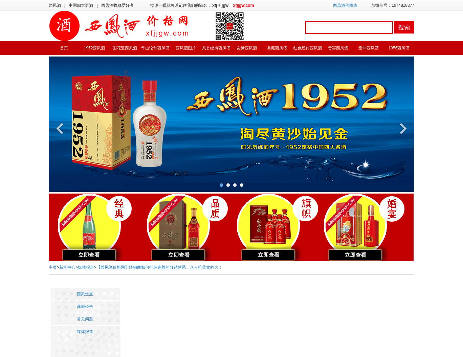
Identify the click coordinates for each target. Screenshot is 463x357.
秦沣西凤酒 (368, 48)
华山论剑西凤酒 (155, 48)
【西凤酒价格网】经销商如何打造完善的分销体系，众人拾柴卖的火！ (159, 267)
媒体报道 (86, 267)
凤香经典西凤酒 (216, 48)
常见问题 (85, 319)
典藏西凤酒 (277, 48)
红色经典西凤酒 (307, 48)
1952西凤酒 (94, 48)
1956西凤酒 (399, 48)
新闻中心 (67, 267)
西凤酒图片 (186, 48)
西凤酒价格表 (345, 5)
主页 (53, 267)
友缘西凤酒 (247, 48)
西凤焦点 (85, 294)
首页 (64, 48)
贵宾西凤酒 (338, 48)
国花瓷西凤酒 (125, 48)
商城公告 (85, 306)
